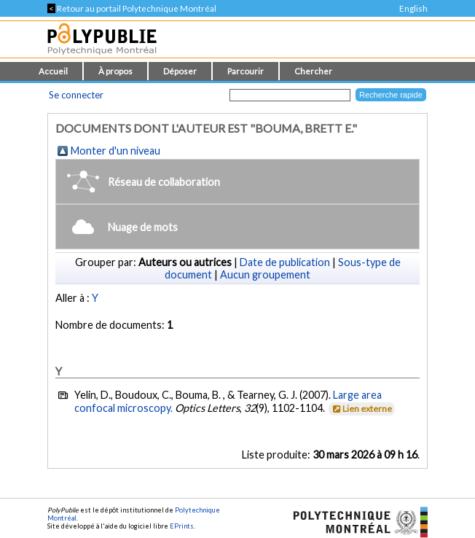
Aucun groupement (265, 274)
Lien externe (361, 408)
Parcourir (245, 71)
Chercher (313, 71)
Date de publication (285, 262)
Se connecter (76, 95)
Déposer (180, 71)
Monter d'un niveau (115, 150)
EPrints (182, 526)
